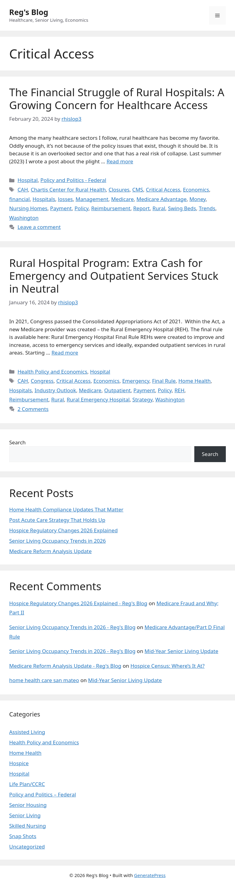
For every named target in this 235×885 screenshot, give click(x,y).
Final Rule (164, 380)
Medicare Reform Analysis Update (50, 551)
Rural (158, 208)
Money (197, 199)
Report (141, 208)
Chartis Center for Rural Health (68, 189)
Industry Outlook (55, 390)
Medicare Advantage (161, 199)
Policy (81, 208)
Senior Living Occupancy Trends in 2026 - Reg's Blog (72, 627)
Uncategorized (27, 846)
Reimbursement (110, 208)
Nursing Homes (28, 208)
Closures (119, 189)
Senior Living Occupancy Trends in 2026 (57, 540)
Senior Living (25, 815)
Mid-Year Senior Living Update (181, 651)
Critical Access (163, 189)
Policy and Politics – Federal (42, 794)
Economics (196, 189)
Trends (207, 208)
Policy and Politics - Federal (73, 180)
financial (19, 199)
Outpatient (117, 390)
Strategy (142, 399)
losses (65, 199)
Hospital (27, 180)
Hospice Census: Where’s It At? (167, 665)
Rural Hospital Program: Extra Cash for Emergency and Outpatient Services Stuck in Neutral (113, 276)
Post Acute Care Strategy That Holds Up (57, 519)
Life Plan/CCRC (27, 784)
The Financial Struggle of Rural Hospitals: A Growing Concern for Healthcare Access (116, 98)
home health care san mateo (44, 680)
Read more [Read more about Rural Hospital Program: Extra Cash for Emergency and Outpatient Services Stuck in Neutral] (64, 352)
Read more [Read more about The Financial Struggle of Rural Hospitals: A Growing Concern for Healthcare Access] (119, 161)
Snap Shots (22, 836)
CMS (137, 189)
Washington (24, 217)
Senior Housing (28, 804)
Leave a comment (39, 226)
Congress (42, 380)
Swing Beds (182, 208)
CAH (22, 189)
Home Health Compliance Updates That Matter (66, 509)
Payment (61, 208)
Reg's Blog (28, 12)
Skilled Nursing (27, 825)
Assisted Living (27, 731)
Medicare (122, 199)
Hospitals (43, 199)
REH (179, 390)
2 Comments (32, 408)
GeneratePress (150, 875)
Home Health (194, 380)
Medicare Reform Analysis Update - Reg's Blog (65, 665)
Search (17, 442)
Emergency (135, 380)
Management (92, 199)
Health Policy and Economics (52, 371)
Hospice (19, 763)
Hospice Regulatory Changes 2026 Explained (63, 530)
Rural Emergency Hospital (98, 399)
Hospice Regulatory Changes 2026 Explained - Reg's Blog (78, 603)
